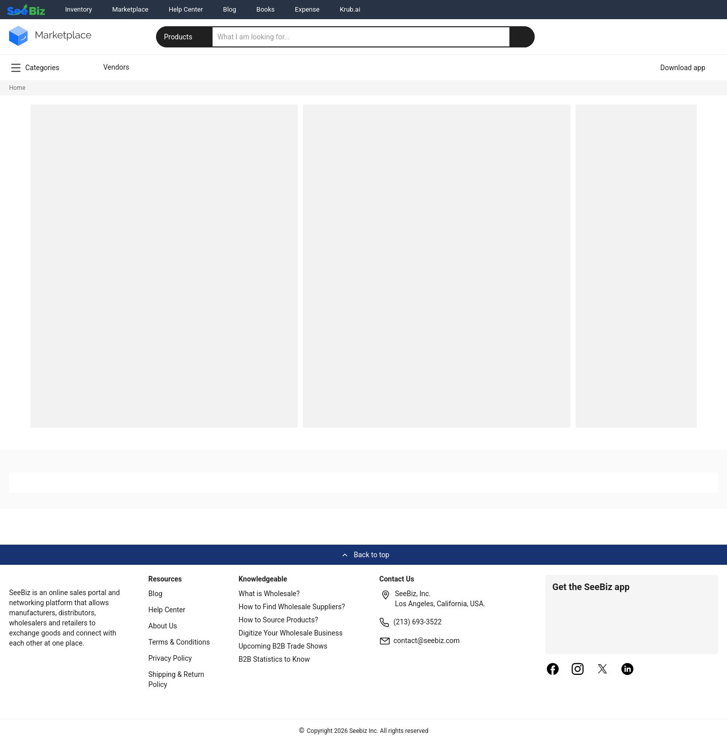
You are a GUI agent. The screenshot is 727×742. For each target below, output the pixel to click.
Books (265, 9)
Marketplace (130, 9)
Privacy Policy (170, 658)
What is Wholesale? (269, 594)
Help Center (186, 9)
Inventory (78, 9)
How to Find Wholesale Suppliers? (292, 607)
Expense (307, 9)
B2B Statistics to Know (274, 659)
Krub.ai (350, 9)
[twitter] (602, 669)
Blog (229, 9)
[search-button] (522, 36)
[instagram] (577, 669)
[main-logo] (50, 43)
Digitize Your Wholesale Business (291, 633)
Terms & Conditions (179, 642)
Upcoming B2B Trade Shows (283, 646)
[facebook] (552, 669)
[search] (374, 36)
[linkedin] (627, 669)
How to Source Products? (279, 620)
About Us (162, 626)
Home (17, 87)
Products (185, 37)
